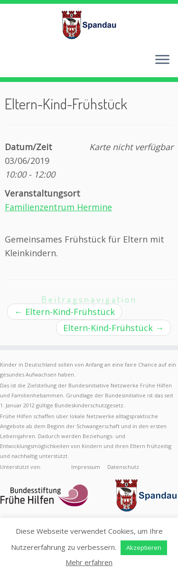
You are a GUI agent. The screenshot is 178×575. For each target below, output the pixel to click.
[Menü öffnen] (162, 60)
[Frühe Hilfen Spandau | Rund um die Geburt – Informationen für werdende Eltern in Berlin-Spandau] (89, 25)
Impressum (85, 466)
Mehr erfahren (89, 562)
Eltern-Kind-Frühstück (64, 311)
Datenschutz (123, 466)
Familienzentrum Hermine (58, 207)
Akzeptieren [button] (143, 547)
